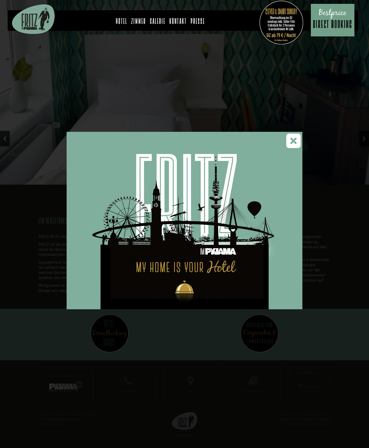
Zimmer (138, 20)
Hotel (121, 20)
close (297, 126)
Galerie (158, 20)
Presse (198, 20)
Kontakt (178, 20)
